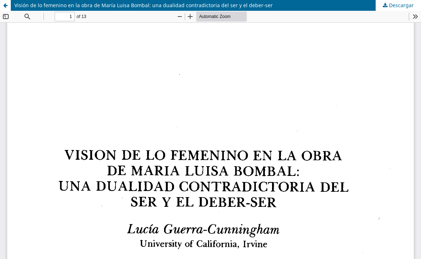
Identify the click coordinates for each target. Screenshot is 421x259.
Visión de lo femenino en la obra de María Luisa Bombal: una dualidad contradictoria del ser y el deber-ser (143, 5)
